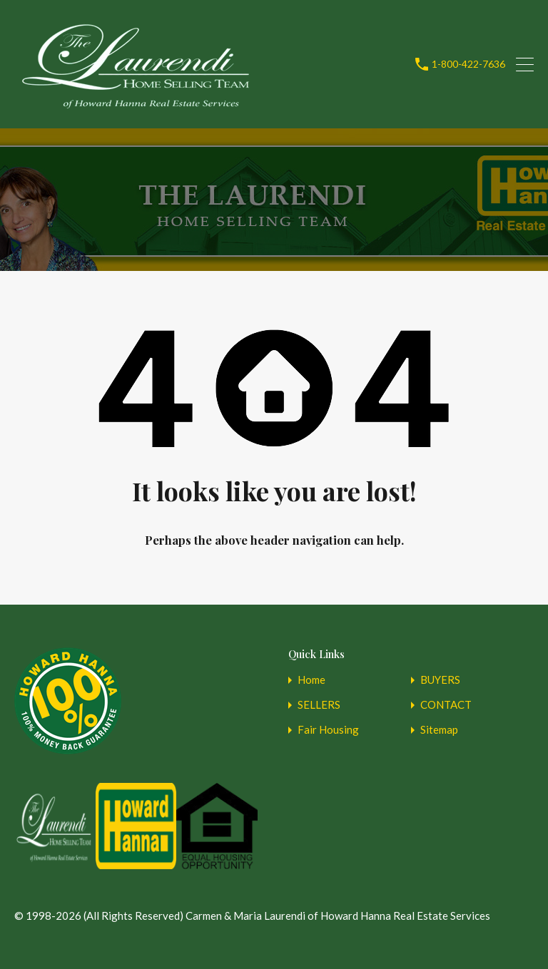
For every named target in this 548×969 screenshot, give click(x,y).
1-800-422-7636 (468, 64)
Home (311, 680)
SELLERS (319, 704)
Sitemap (439, 729)
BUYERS (440, 680)
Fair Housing (328, 729)
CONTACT (446, 704)
